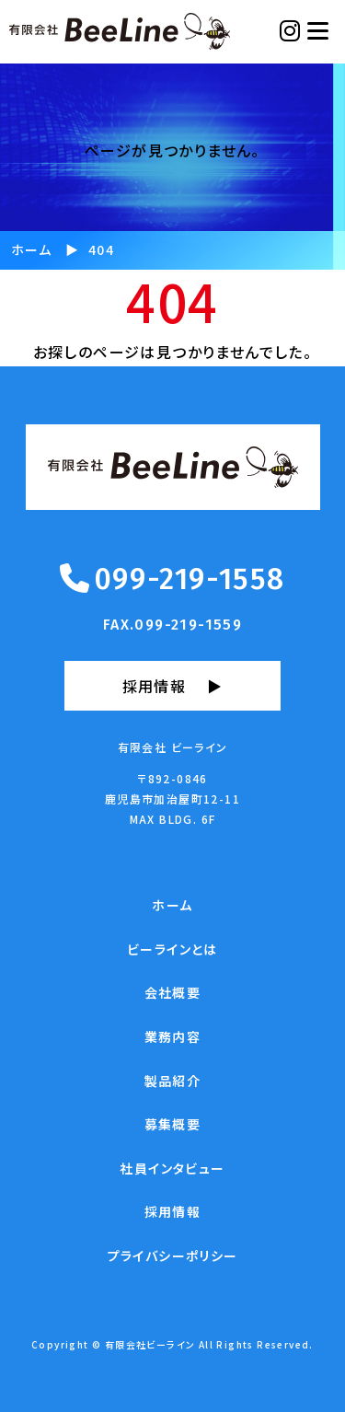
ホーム (172, 905)
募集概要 (172, 1124)
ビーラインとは (172, 949)
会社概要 (172, 992)
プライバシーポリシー (173, 1255)
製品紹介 (172, 1080)
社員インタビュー (172, 1168)
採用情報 (172, 1211)
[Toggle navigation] (317, 31)
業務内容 (172, 1036)
